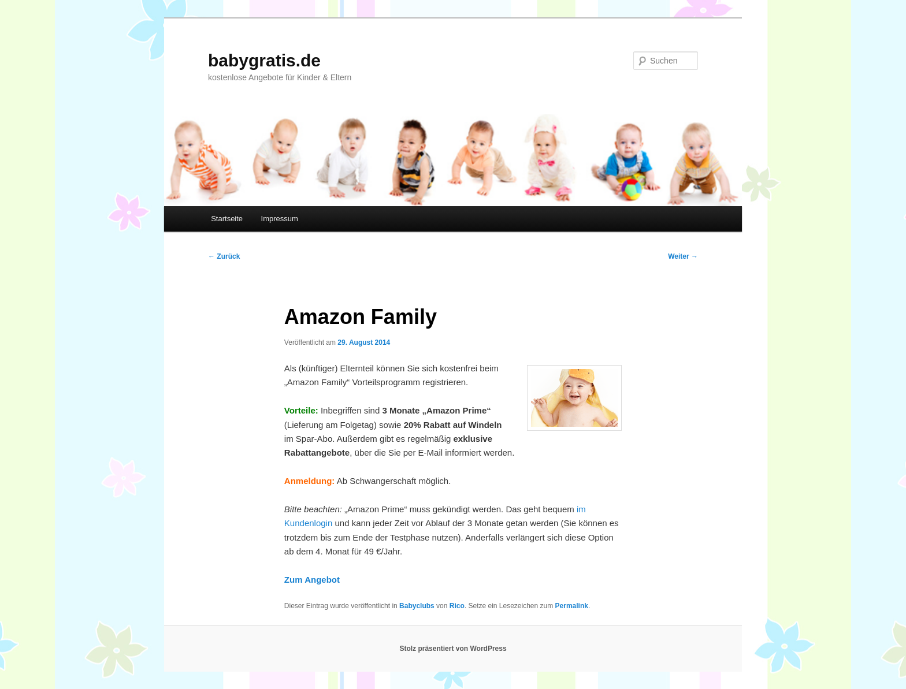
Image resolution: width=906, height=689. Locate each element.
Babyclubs (417, 606)
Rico (457, 606)
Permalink (571, 606)
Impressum (279, 218)
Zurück (224, 256)
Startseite (227, 218)
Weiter (683, 256)
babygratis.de (264, 60)
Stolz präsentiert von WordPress (452, 649)
